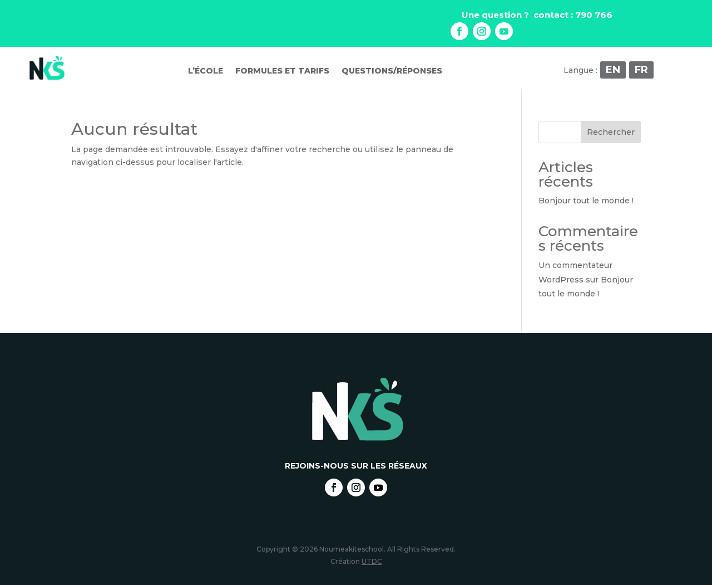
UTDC (372, 561)
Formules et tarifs (282, 71)
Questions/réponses (392, 71)
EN (613, 70)
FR (641, 70)
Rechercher (611, 132)
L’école (205, 71)
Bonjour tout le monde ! (586, 201)
